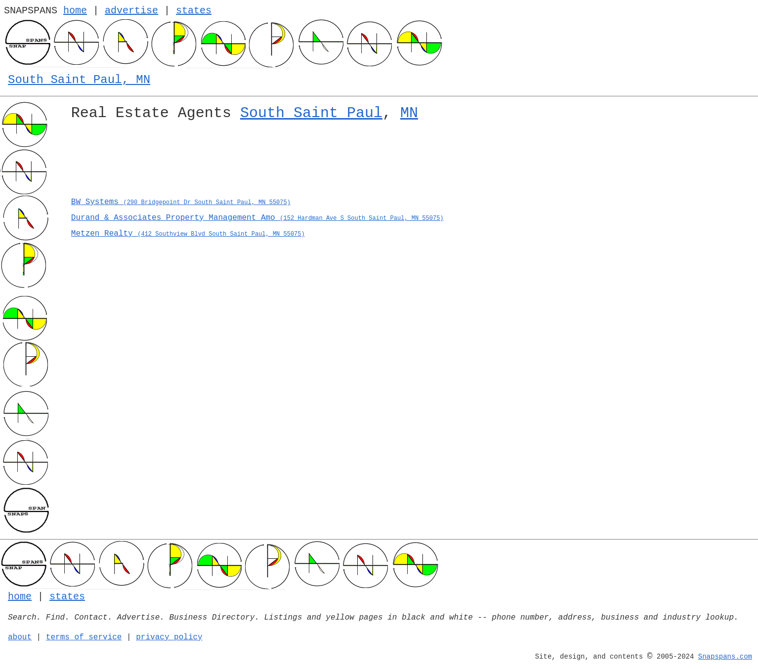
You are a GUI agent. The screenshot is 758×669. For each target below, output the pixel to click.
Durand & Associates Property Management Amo (257, 217)
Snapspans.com (725, 657)
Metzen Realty (188, 233)
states (193, 10)
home (75, 10)
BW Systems (181, 202)
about (20, 637)
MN (409, 113)
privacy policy (169, 637)
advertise (131, 10)
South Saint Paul (311, 113)
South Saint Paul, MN (79, 79)
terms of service (84, 637)
